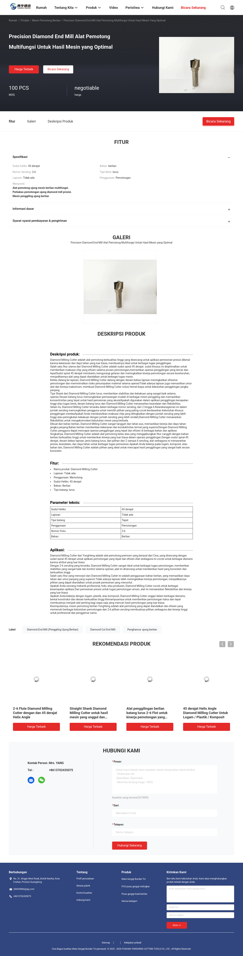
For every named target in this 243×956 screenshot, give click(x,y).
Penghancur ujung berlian (142, 629)
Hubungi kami (83, 900)
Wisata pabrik (83, 885)
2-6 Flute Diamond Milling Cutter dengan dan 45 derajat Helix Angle (35, 713)
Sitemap (106, 942)
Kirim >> (177, 925)
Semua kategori (129, 901)
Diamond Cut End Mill (102, 629)
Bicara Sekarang (58, 69)
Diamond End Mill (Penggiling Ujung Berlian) (52, 629)
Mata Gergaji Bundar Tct (133, 879)
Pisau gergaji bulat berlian (134, 894)
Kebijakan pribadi (132, 942)
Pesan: (118, 761)
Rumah (13, 20)
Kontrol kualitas (84, 893)
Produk (25, 20)
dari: (116, 805)
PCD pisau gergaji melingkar (135, 886)
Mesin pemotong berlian (46, 20)
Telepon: (119, 824)
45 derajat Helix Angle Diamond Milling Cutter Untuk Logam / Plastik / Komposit (205, 713)
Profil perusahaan (85, 878)
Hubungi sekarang (129, 845)
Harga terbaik (23, 69)
